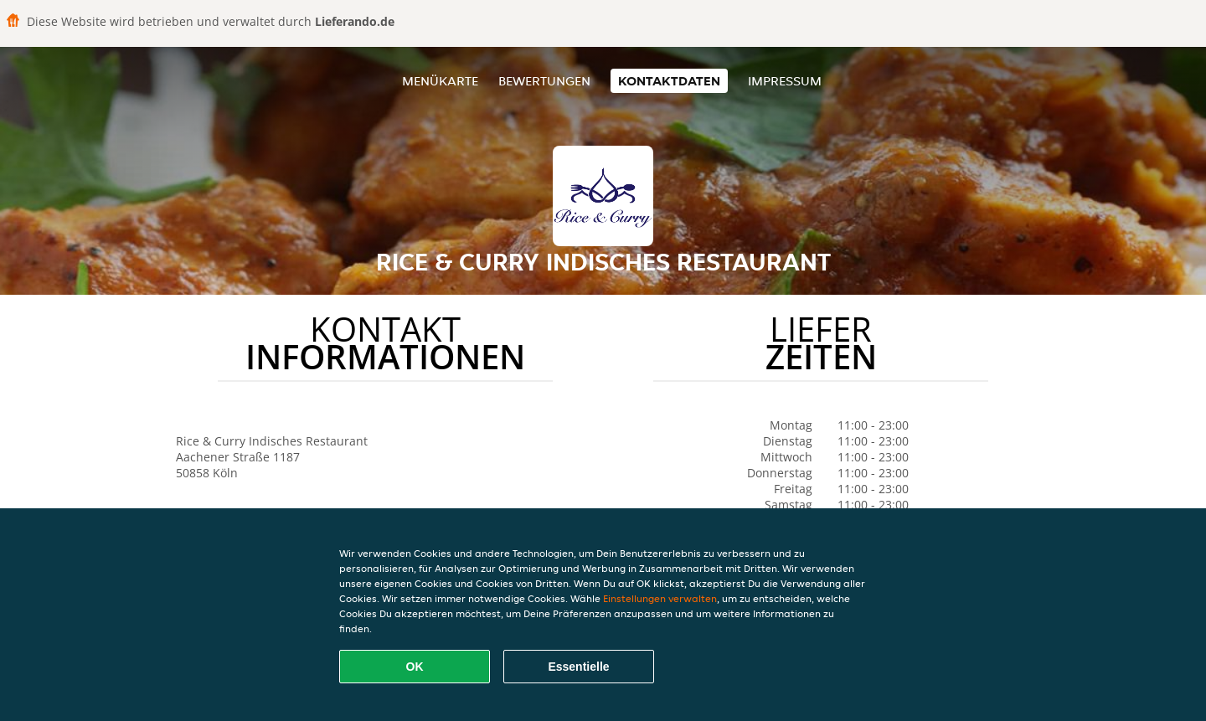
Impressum (785, 81)
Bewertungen (544, 81)
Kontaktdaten (669, 81)
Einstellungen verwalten (660, 598)
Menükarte (440, 81)
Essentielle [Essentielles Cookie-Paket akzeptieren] (578, 666)
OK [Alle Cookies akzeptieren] (415, 666)
